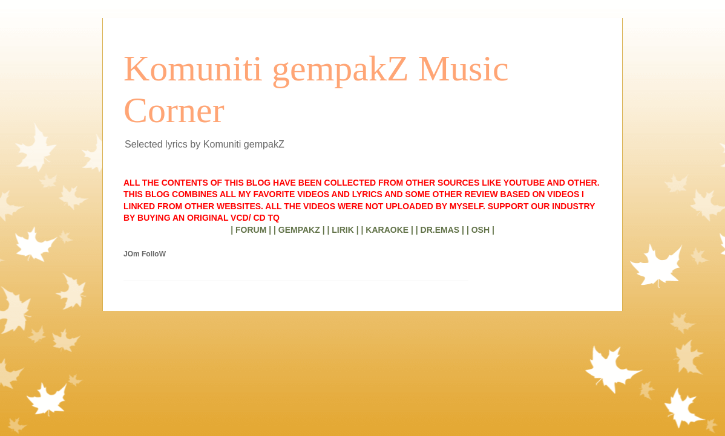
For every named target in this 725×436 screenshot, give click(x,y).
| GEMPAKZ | (299, 230)
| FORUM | (251, 230)
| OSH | (480, 230)
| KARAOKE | (387, 230)
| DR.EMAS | (440, 230)
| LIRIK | (342, 230)
